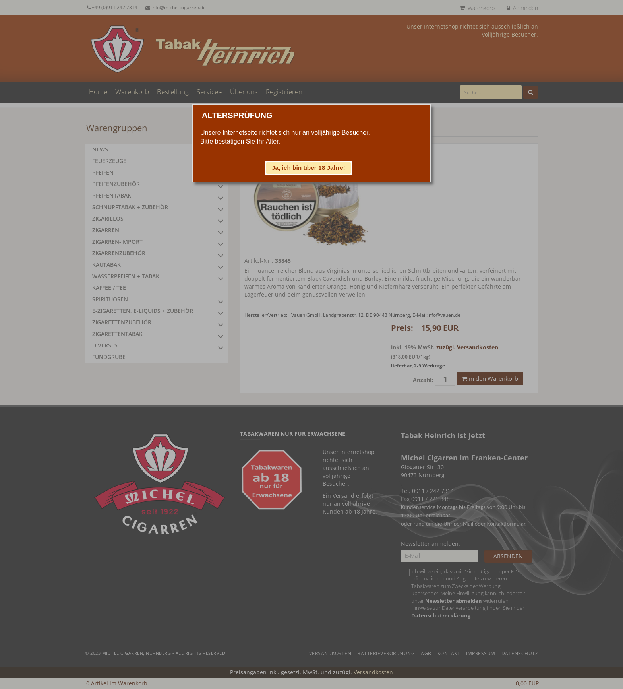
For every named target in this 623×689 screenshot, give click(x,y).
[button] (308, 167)
